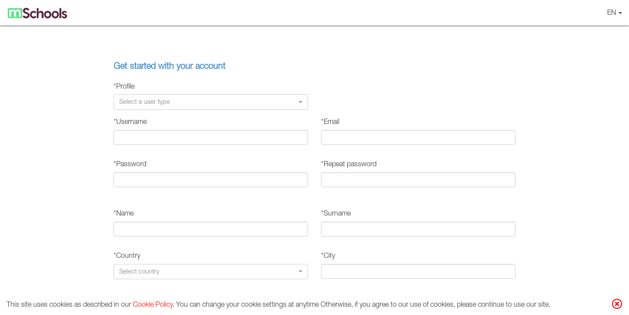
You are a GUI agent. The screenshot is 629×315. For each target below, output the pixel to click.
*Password (130, 164)
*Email (330, 122)
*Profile (124, 87)
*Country (127, 256)
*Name (124, 214)
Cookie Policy (153, 305)
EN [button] (614, 13)
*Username (130, 122)
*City (328, 256)
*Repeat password (349, 164)
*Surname (336, 214)
